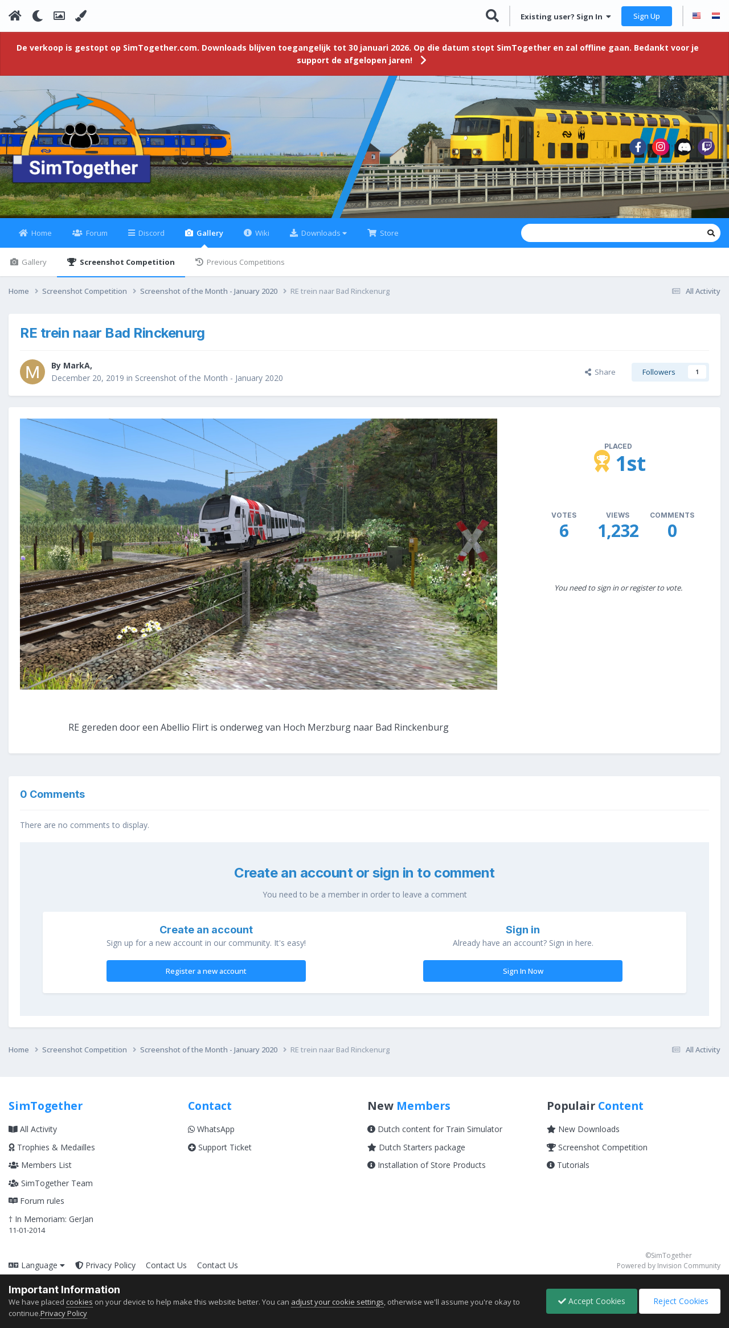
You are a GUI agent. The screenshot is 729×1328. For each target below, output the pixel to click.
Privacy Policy (105, 1265)
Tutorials (568, 1164)
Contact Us (166, 1265)
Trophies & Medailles (52, 1147)
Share (600, 372)
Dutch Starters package (416, 1147)
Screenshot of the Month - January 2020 (209, 377)
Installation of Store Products (426, 1164)
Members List (40, 1164)
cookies (79, 1302)
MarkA (76, 365)
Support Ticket (220, 1147)
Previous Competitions (245, 262)
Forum (96, 233)
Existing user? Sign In (566, 16)
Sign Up (646, 16)
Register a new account (206, 971)
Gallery (209, 238)
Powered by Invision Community (668, 1265)
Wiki (261, 233)
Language (37, 1265)
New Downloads (583, 1129)
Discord (151, 233)
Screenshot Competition (126, 262)
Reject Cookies (679, 1301)
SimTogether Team (51, 1183)
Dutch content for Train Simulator (434, 1129)
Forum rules (36, 1200)
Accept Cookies (591, 1301)
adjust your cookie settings (337, 1302)
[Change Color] (81, 15)
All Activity (33, 1129)
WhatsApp (211, 1129)
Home (41, 233)
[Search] (530, 233)
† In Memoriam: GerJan (51, 1219)
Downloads (323, 233)
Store (388, 233)
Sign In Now (523, 971)
